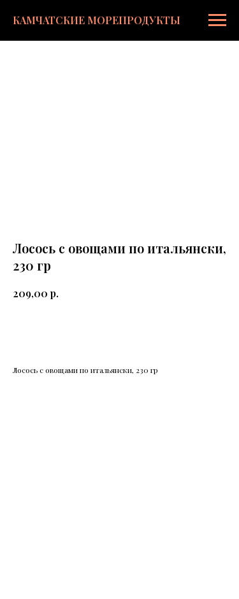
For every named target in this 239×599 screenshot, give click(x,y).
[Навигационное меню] (217, 20)
